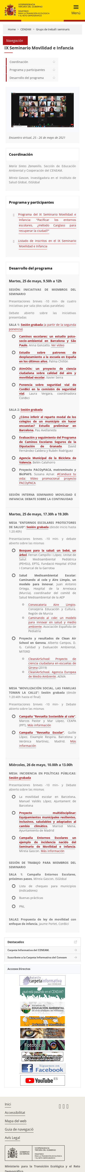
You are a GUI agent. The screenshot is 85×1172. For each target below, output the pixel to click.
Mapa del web (15, 1121)
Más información (39, 725)
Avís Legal (12, 1137)
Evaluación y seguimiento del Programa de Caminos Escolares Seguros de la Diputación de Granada (47, 441)
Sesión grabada (31, 410)
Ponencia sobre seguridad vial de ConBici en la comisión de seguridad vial (47, 389)
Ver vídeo (57, 345)
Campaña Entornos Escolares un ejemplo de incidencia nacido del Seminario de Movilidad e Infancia (47, 842)
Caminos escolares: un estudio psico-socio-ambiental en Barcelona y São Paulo (47, 340)
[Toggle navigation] (75, 10)
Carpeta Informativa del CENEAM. (28, 950)
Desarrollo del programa (27, 78)
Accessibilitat (15, 1112)
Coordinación (19, 62)
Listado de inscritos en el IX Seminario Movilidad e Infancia (47, 243)
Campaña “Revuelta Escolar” (41, 732)
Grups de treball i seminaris (53, 29)
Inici (8, 1104)
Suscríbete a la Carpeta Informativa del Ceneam (37, 957)
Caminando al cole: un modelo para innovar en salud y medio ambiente (52, 622)
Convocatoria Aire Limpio (51, 605)
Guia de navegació (19, 1129)
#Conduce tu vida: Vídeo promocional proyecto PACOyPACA (47, 478)
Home (12, 29)
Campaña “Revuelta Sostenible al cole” (47, 716)
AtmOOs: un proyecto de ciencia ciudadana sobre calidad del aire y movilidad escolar (47, 373)
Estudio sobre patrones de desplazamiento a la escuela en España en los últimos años (47, 356)
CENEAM (25, 29)
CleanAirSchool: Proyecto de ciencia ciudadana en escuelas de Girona (52, 663)
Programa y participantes (27, 70)
